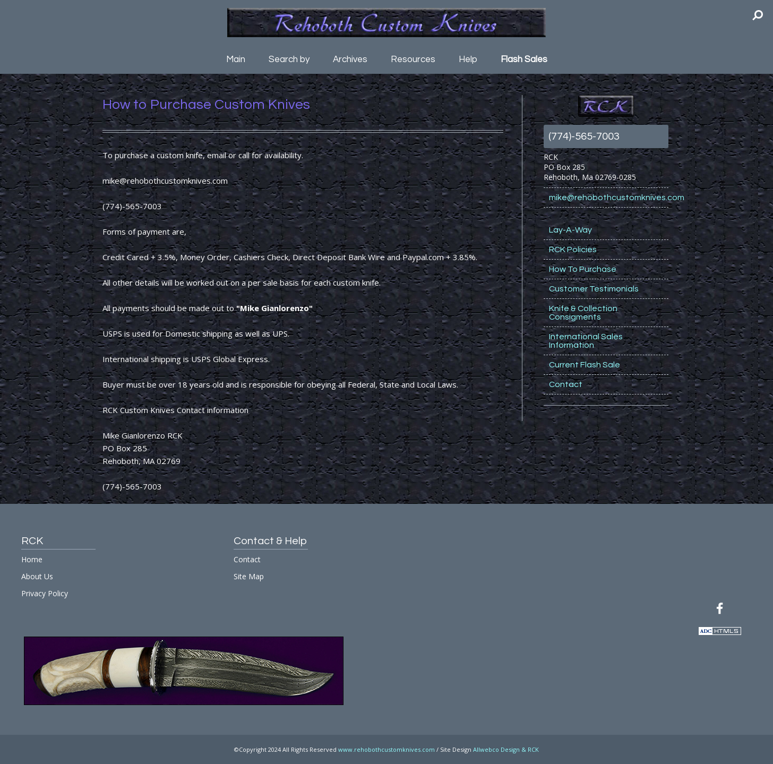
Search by (289, 59)
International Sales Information (586, 340)
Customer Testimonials (594, 289)
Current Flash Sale (584, 364)
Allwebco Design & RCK (506, 749)
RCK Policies (573, 249)
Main (235, 59)
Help (468, 59)
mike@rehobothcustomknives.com (608, 197)
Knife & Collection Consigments (583, 312)
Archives (350, 59)
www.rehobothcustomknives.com (386, 749)
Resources (413, 59)
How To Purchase (582, 269)
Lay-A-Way (570, 230)
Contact (565, 384)
